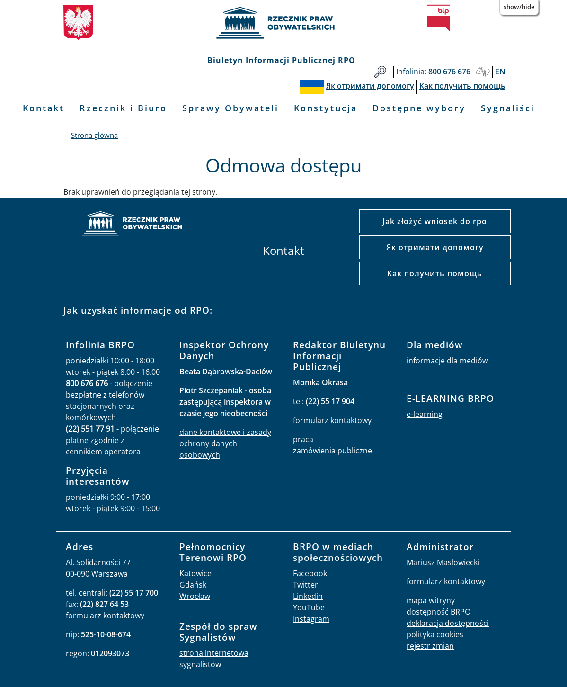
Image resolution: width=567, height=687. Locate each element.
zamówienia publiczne (332, 450)
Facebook (310, 573)
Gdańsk (192, 584)
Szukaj (380, 72)
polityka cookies (435, 634)
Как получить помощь (434, 273)
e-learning (425, 414)
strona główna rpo (132, 225)
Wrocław (194, 596)
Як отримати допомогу (435, 247)
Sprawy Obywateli (230, 108)
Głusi (483, 72)
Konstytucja (325, 108)
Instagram (311, 619)
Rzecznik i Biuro (123, 108)
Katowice (195, 573)
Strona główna (94, 135)
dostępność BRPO (438, 611)
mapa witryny (431, 600)
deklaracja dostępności (448, 623)
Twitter (305, 584)
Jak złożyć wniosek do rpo (434, 221)
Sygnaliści (508, 108)
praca (303, 439)
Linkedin (308, 596)
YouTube (309, 607)
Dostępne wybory (419, 108)
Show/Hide (519, 6)
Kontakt (43, 108)
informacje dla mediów (447, 360)
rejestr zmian (430, 646)
